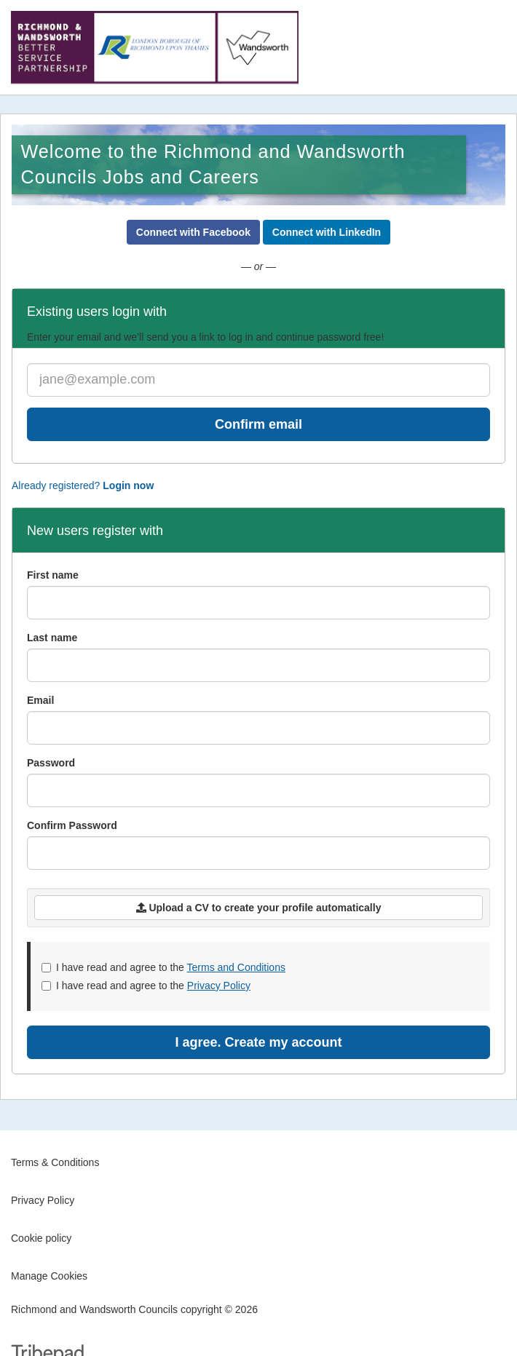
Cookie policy (41, 1238)
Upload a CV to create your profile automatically (259, 907)
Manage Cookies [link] (49, 1276)
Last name (52, 637)
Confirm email (258, 424)
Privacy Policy (218, 985)
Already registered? (83, 485)
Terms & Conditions (55, 1162)
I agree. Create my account (258, 1042)
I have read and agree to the (163, 967)
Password (51, 763)
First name (53, 575)
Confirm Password (72, 825)
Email (40, 700)
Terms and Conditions (236, 967)
